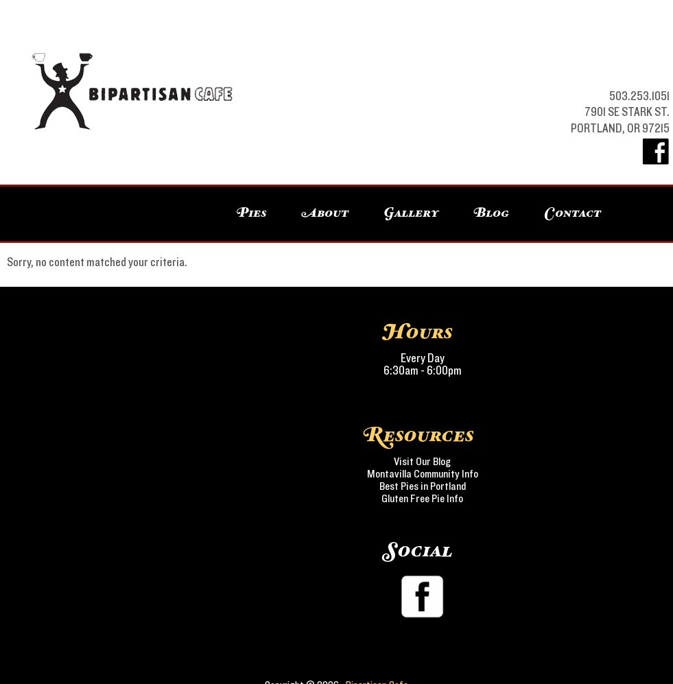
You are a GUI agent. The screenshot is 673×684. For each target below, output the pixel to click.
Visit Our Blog (422, 462)
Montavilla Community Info (422, 474)
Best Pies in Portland (422, 486)
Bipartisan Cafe (239, 55)
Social (419, 551)
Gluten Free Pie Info (422, 499)
